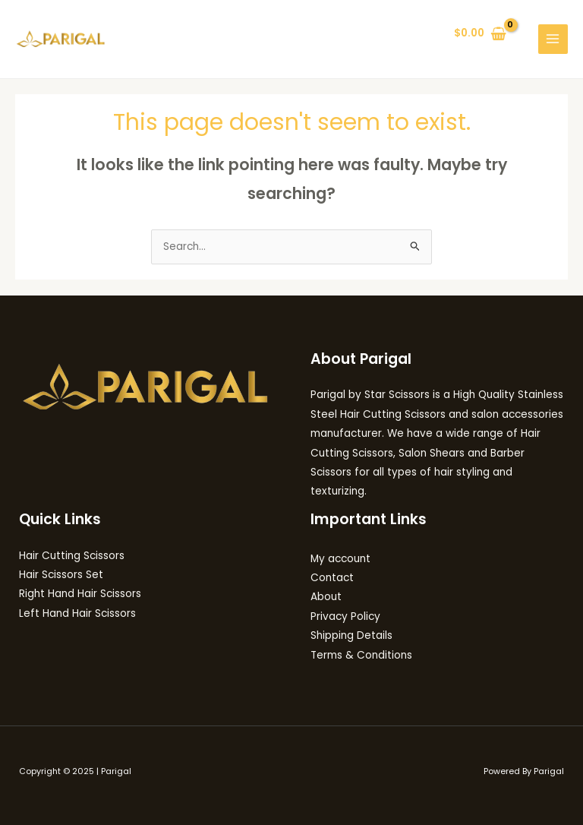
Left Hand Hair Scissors (77, 613)
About (326, 597)
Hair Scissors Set (61, 574)
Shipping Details (351, 635)
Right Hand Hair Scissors (80, 593)
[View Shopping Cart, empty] (480, 34)
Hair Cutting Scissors (71, 555)
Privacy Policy (345, 616)
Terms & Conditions (361, 655)
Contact (332, 578)
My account (340, 559)
